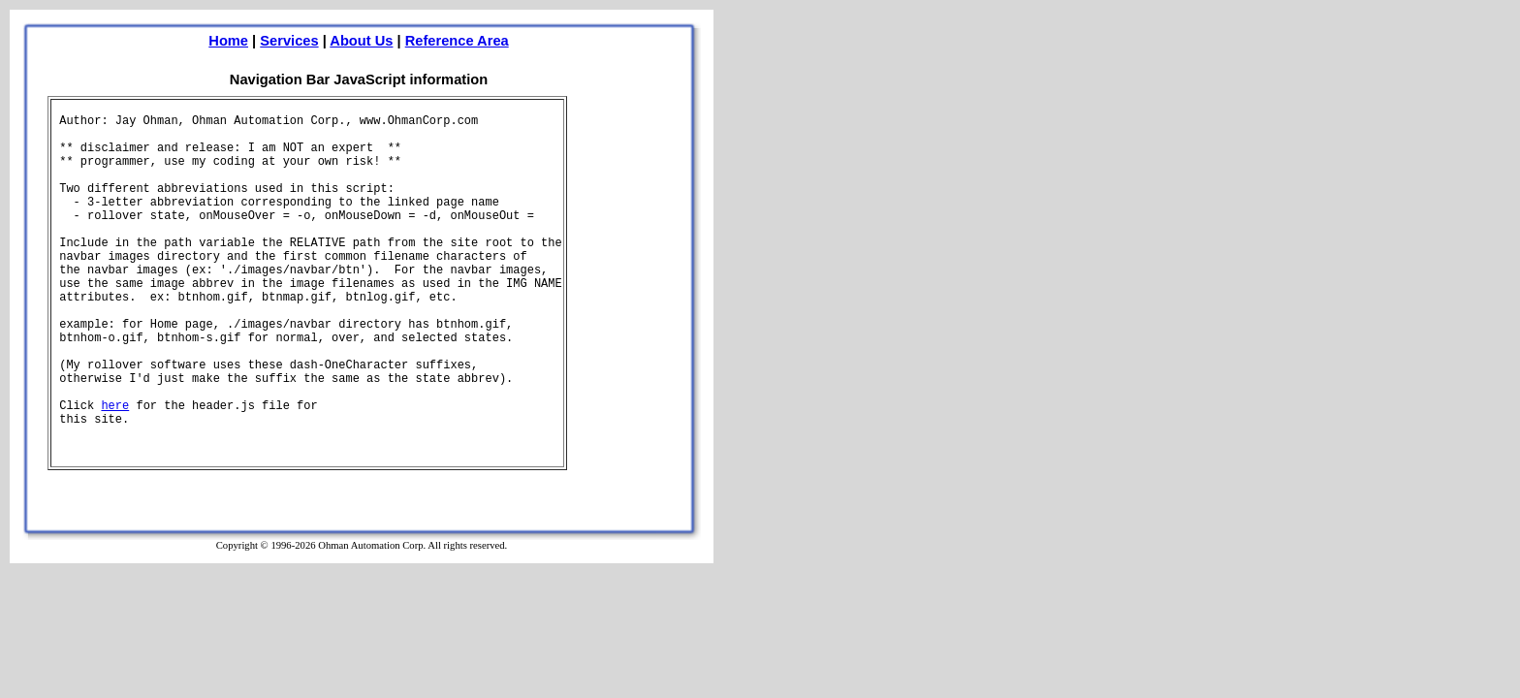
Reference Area (457, 40)
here (115, 406)
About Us (361, 40)
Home (228, 40)
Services (289, 40)
